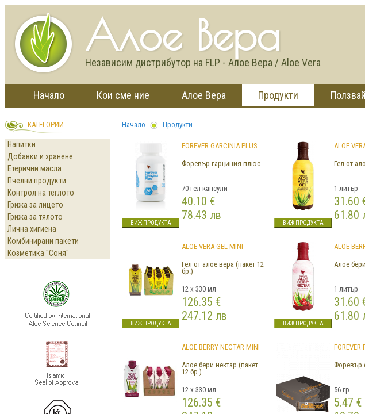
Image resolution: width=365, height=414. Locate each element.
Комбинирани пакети (43, 241)
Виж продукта (150, 223)
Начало (48, 95)
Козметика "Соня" (38, 253)
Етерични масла (34, 168)
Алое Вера (204, 95)
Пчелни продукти (36, 180)
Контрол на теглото (40, 192)
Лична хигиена (31, 228)
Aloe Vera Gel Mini (212, 246)
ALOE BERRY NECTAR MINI (221, 347)
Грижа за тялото (35, 216)
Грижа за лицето (35, 204)
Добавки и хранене (40, 156)
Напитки (21, 144)
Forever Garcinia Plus (220, 145)
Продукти (278, 95)
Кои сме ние (123, 95)
